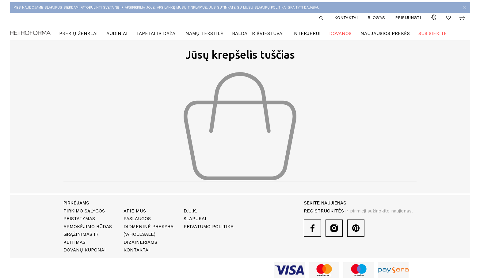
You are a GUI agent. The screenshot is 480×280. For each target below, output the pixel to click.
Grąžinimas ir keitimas (80, 238)
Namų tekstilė (204, 33)
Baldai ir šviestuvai (258, 33)
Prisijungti (408, 17)
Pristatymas (79, 218)
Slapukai (195, 218)
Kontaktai (346, 17)
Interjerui (306, 33)
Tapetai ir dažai (156, 33)
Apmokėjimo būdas (87, 226)
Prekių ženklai (78, 33)
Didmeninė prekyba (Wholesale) (148, 230)
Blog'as (376, 17)
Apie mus (135, 211)
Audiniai (117, 33)
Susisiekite (432, 33)
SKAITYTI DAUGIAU (303, 8)
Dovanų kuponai (84, 250)
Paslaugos (137, 218)
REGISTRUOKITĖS (324, 211)
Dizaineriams (140, 242)
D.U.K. (190, 211)
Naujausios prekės (385, 33)
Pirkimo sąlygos (84, 211)
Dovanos (340, 33)
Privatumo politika (209, 226)
